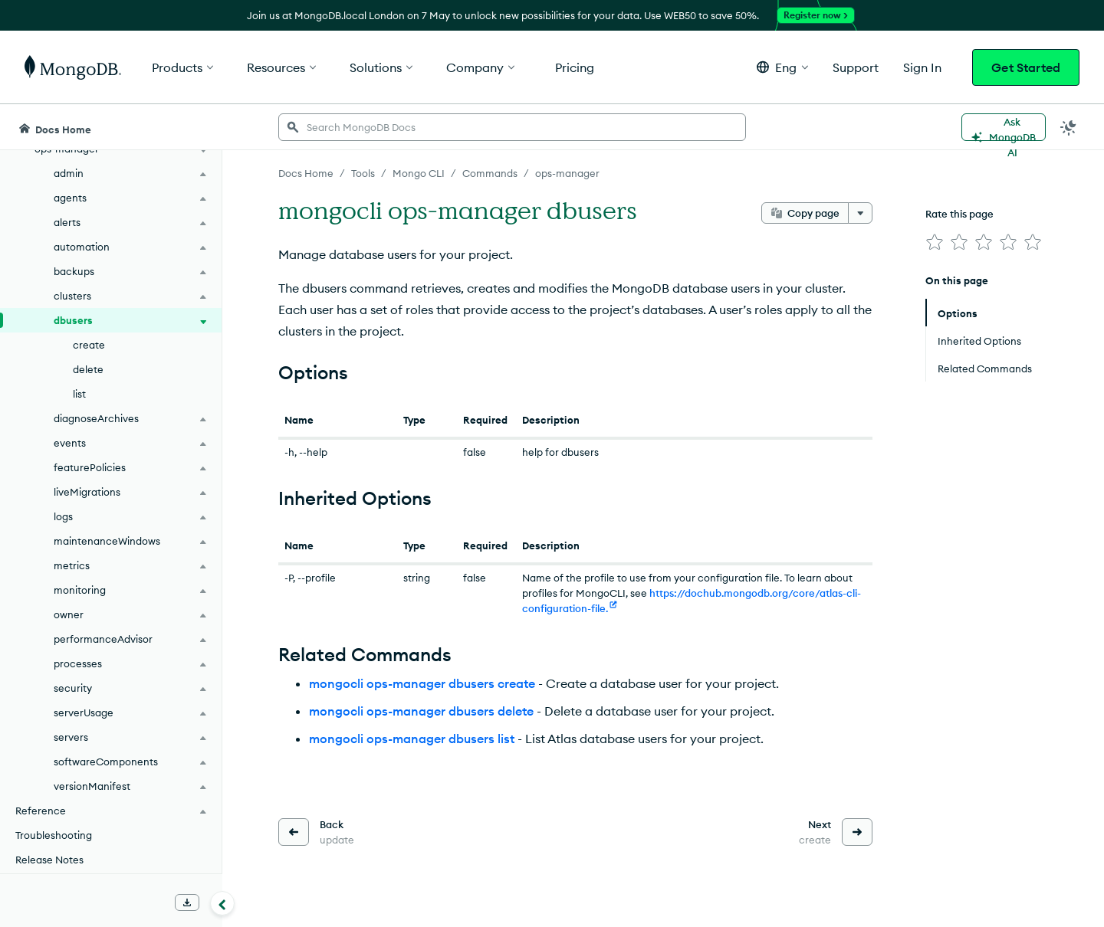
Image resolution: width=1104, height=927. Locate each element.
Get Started (1025, 67)
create (89, 345)
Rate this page (959, 214)
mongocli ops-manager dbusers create (422, 683)
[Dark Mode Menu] (1068, 127)
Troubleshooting (53, 835)
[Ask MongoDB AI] (1003, 127)
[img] (934, 242)
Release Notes (49, 859)
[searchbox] (512, 127)
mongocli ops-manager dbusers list (411, 738)
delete (88, 369)
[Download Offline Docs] (187, 902)
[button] (782, 67)
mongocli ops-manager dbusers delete (421, 711)
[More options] (860, 213)
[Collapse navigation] (222, 903)
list (79, 394)
